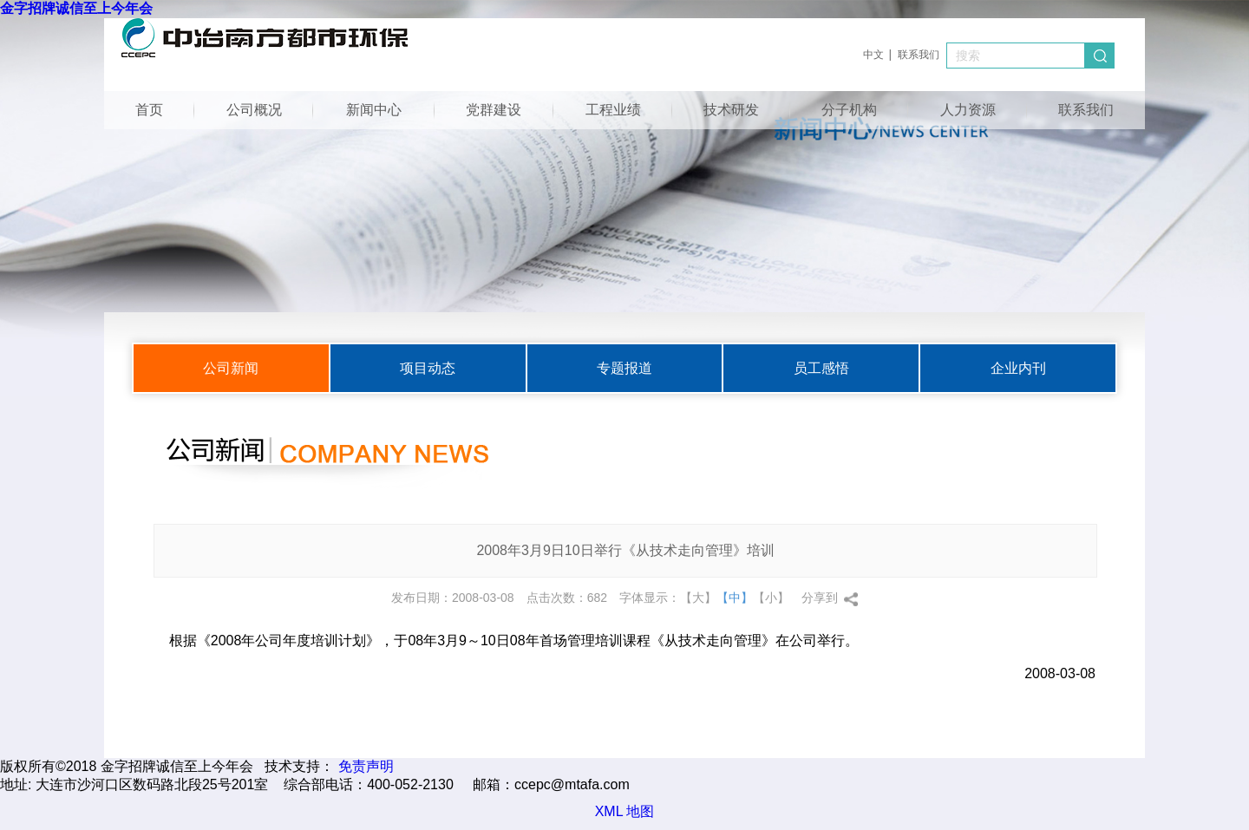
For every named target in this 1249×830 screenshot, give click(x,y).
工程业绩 (613, 109)
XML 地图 (625, 811)
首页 (149, 109)
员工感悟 (821, 368)
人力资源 (968, 109)
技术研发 (731, 109)
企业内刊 (1018, 368)
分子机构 (849, 109)
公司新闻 (230, 368)
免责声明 (366, 766)
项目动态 (427, 368)
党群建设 (493, 109)
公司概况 (254, 109)
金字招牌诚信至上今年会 (76, 8)
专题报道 (624, 368)
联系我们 (918, 55)
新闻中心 (374, 109)
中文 (873, 55)
